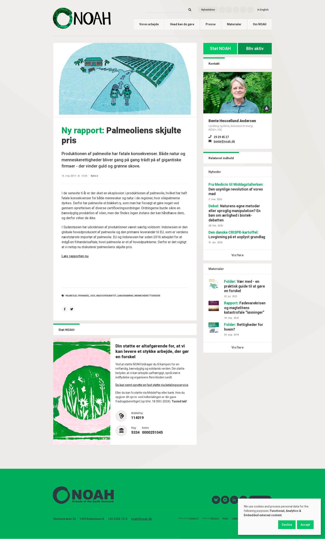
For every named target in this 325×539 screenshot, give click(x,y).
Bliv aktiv (255, 48)
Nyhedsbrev (208, 9)
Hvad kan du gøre (182, 24)
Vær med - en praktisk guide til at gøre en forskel (244, 286)
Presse (211, 24)
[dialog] (279, 517)
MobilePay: (137, 413)
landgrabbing (125, 296)
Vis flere (238, 255)
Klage (225, 518)
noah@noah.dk (141, 519)
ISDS (92, 296)
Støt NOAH (220, 48)
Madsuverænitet (106, 296)
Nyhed (94, 176)
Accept (305, 524)
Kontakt (214, 64)
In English (263, 9)
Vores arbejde (149, 24)
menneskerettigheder (147, 296)
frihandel (83, 296)
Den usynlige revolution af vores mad (236, 189)
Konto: (145, 427)
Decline (287, 524)
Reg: (133, 427)
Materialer (234, 24)
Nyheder (215, 172)
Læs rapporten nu (75, 256)
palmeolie (71, 296)
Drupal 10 (194, 518)
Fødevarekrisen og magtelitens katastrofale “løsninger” (245, 308)
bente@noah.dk (224, 141)
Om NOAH (259, 24)
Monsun (215, 518)
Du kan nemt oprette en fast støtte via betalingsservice (151, 385)
